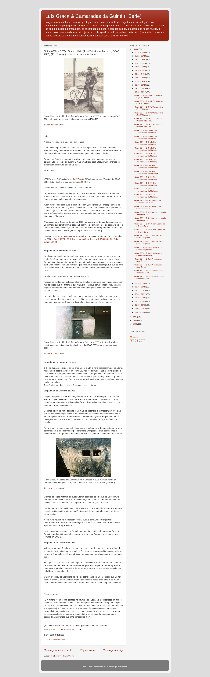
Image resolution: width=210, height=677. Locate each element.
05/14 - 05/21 (140, 60)
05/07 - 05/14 (140, 63)
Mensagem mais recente (58, 650)
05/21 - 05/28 (140, 56)
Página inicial (87, 650)
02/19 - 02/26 (140, 287)
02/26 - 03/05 (140, 283)
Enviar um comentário (56, 639)
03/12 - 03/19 (140, 88)
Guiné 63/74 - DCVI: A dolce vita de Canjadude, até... (149, 272)
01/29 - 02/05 (140, 298)
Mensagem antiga (113, 650)
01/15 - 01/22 (140, 305)
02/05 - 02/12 (140, 294)
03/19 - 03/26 (140, 85)
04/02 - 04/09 (140, 78)
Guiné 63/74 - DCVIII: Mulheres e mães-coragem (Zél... (148, 248)
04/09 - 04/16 (140, 74)
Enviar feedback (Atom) (64, 656)
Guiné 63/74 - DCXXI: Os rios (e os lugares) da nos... (148, 96)
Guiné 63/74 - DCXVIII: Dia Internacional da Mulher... (145, 131)
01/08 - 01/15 (140, 309)
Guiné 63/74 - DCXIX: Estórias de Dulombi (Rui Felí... (148, 120)
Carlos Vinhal (137, 337)
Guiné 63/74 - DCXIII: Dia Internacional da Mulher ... (146, 190)
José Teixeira (52, 125)
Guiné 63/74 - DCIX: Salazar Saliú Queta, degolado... (148, 237)
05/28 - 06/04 (140, 52)
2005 (135, 317)
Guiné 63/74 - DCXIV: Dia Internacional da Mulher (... (146, 178)
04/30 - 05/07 (140, 67)
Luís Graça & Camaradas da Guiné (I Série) (93, 16)
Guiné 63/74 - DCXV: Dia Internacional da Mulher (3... (147, 166)
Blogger (123, 667)
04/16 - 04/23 (140, 70)
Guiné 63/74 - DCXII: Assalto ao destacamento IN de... (147, 201)
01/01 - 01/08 (140, 312)
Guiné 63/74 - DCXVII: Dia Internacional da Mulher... (145, 143)
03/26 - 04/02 (140, 81)
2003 (135, 324)
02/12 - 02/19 (140, 291)
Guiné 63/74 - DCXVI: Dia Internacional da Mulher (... (146, 155)
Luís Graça (137, 341)
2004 (135, 320)
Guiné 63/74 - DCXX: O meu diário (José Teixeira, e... (148, 108)
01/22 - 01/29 (140, 301)
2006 (135, 49)
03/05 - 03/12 (140, 92)
